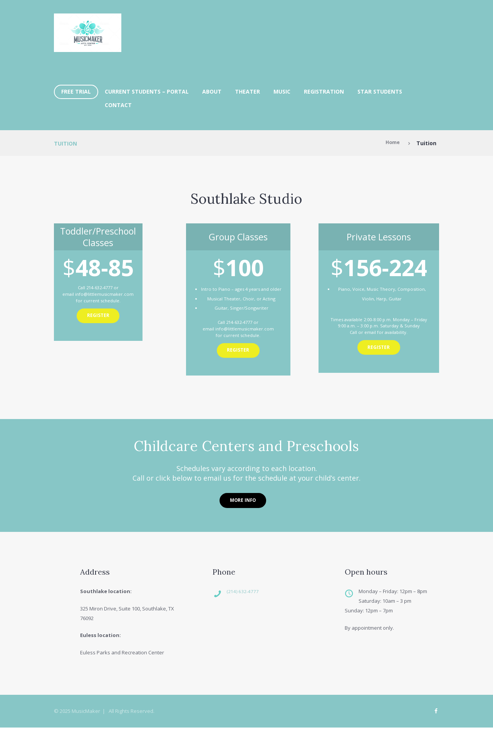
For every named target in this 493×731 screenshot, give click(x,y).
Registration (324, 91)
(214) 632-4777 (250, 593)
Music (281, 91)
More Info (243, 501)
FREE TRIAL (76, 91)
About (211, 91)
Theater (247, 91)
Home (391, 143)
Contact (118, 105)
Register (98, 317)
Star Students (379, 91)
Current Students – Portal (147, 91)
